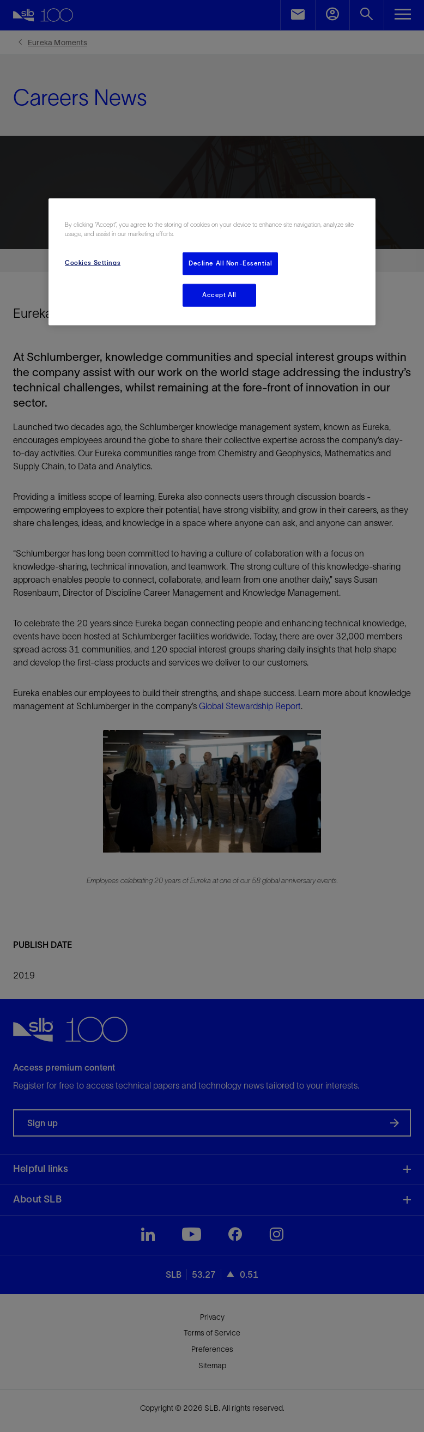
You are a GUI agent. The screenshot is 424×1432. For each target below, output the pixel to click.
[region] (212, 261)
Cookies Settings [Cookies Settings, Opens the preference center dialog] (92, 262)
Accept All (219, 295)
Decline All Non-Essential (230, 263)
